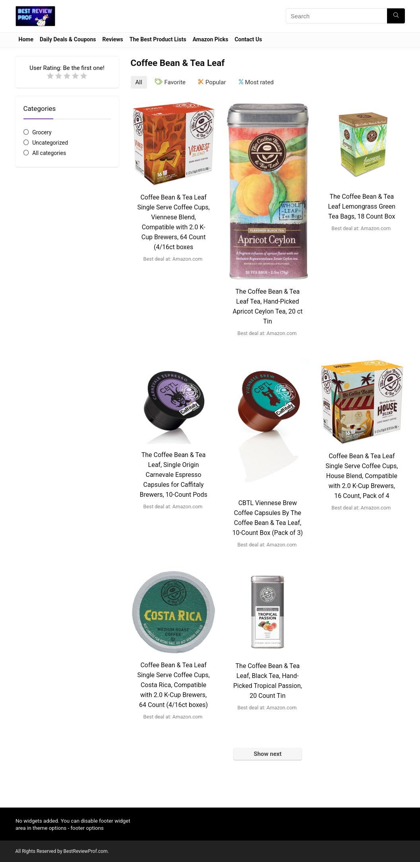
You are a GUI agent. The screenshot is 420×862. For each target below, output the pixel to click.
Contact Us (248, 39)
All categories (49, 153)
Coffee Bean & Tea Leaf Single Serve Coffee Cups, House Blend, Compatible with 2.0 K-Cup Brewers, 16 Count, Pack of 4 (361, 476)
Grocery (41, 132)
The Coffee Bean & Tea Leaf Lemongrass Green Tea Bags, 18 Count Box (361, 206)
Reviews (112, 39)
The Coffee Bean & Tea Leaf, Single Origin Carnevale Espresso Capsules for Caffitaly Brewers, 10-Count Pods (173, 474)
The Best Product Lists (158, 39)
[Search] (396, 15)
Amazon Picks (210, 39)
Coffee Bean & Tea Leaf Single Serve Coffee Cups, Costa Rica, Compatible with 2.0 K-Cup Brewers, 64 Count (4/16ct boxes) (173, 685)
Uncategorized (50, 142)
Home (26, 39)
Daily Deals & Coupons (68, 39)
